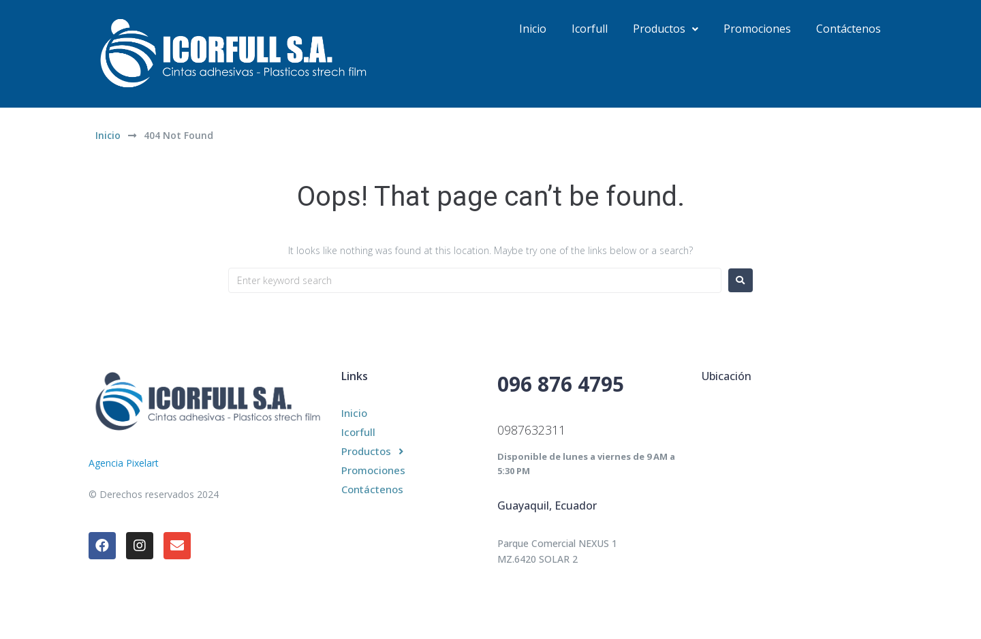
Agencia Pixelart (124, 462)
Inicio (108, 135)
